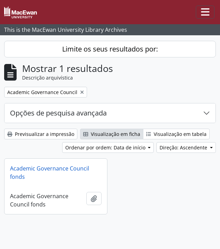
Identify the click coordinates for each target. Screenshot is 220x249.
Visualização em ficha (111, 134)
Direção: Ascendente (184, 147)
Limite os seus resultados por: (110, 49)
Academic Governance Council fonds (49, 173)
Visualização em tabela (176, 134)
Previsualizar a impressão (40, 134)
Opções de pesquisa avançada (58, 113)
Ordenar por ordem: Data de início (106, 147)
